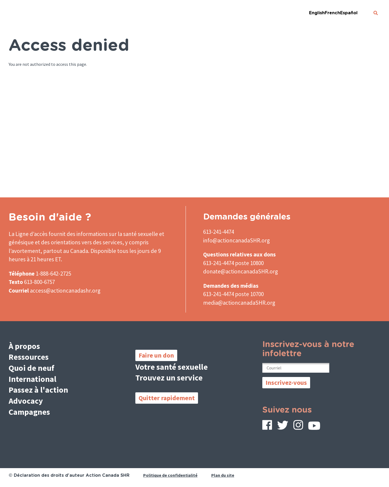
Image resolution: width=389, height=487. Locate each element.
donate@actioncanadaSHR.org (240, 271)
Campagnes (29, 412)
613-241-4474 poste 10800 (233, 263)
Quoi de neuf (31, 368)
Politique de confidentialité (170, 475)
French (332, 13)
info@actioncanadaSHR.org (236, 240)
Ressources (29, 357)
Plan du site (222, 475)
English (317, 13)
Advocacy (26, 401)
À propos (24, 346)
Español (349, 13)
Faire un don (156, 355)
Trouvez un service (169, 377)
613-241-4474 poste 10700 (233, 294)
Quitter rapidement (167, 398)
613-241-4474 (218, 231)
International (32, 379)
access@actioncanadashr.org (65, 290)
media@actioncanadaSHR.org (239, 302)
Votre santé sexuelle (171, 367)
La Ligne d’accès (28, 234)
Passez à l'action (38, 390)
